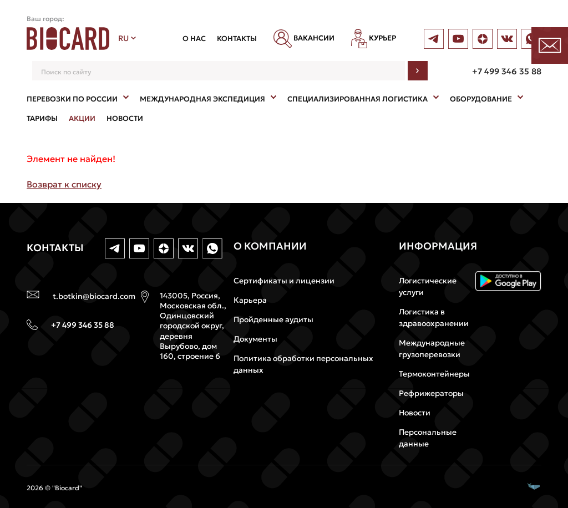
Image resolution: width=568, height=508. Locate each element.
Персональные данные (428, 438)
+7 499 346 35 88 (506, 71)
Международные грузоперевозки (432, 348)
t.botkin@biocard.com (94, 296)
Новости (414, 413)
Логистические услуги (428, 286)
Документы (255, 339)
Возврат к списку (64, 184)
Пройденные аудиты (273, 319)
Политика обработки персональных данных (303, 364)
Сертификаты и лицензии (284, 281)
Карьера (250, 300)
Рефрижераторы (431, 393)
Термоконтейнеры (434, 374)
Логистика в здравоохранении (434, 317)
